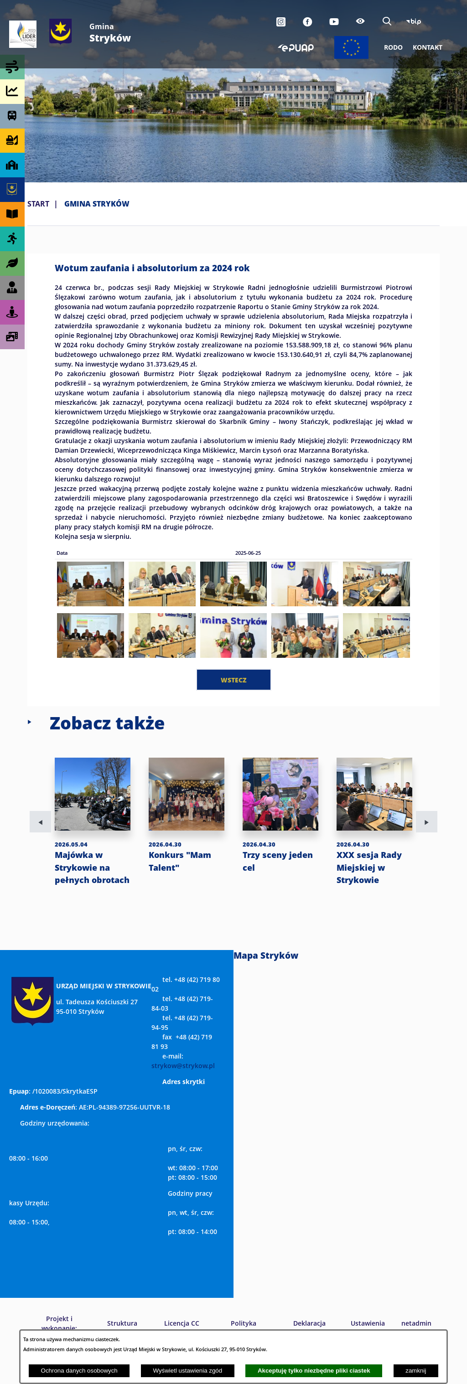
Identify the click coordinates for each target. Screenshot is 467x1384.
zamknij (415, 1370)
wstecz (234, 679)
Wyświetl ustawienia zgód (187, 1370)
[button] (90, 603)
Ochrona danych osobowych (79, 1370)
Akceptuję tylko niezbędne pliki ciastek (314, 1370)
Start (38, 204)
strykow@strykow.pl (183, 1090)
